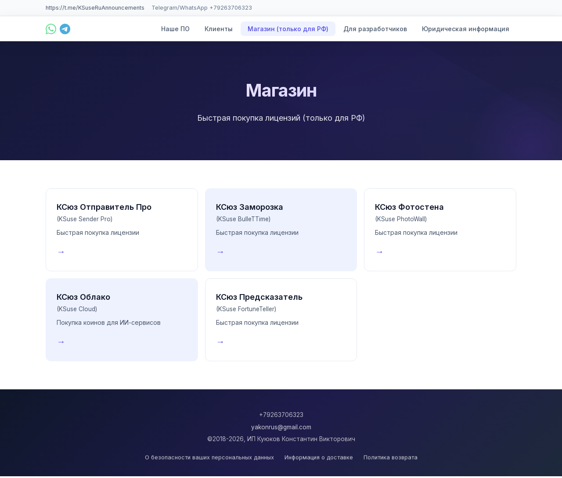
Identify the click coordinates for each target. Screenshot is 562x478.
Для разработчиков (375, 28)
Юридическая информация (465, 28)
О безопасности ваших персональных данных (209, 459)
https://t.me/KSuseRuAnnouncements (95, 7)
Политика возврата (391, 459)
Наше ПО (175, 28)
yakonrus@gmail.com (281, 427)
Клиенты (219, 28)
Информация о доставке (319, 459)
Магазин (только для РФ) (288, 28)
